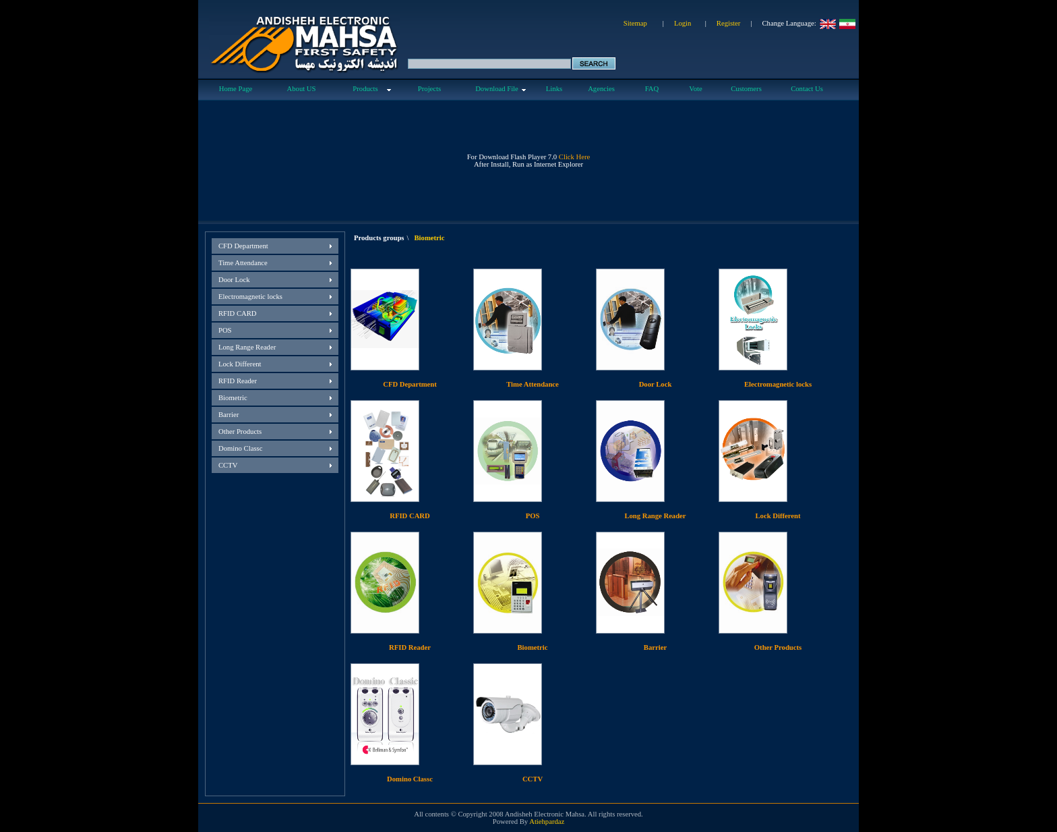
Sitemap (635, 23)
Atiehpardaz (546, 821)
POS (225, 330)
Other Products (240, 431)
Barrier (228, 414)
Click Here (574, 157)
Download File (496, 88)
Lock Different (239, 364)
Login (682, 23)
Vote (695, 88)
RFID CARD (237, 313)
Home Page (235, 88)
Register (729, 23)
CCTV (227, 465)
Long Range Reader (247, 347)
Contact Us (807, 88)
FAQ (652, 88)
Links (554, 88)
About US (301, 88)
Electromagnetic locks (250, 296)
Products (365, 88)
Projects (429, 88)
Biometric (232, 397)
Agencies (601, 88)
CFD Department (243, 246)
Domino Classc (240, 448)
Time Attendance (243, 263)
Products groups (379, 238)
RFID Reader (237, 381)
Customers (746, 88)
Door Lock (233, 279)
